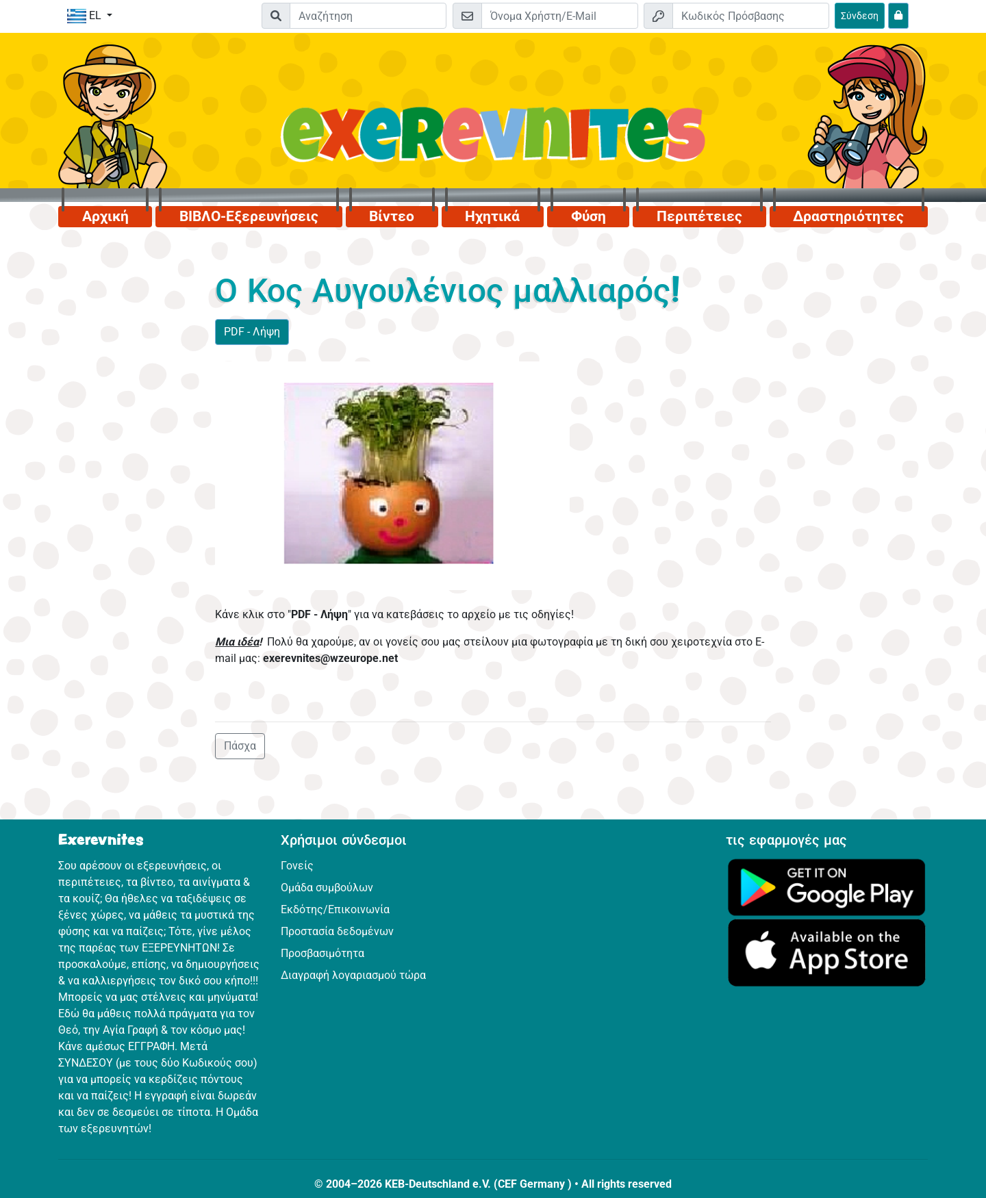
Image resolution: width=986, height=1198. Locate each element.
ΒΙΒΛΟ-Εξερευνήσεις (248, 216)
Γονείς (297, 865)
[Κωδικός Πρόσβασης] (750, 16)
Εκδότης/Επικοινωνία (335, 909)
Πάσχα (240, 745)
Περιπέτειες (699, 216)
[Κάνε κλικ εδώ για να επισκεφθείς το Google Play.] (827, 886)
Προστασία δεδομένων (337, 931)
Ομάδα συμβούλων (327, 887)
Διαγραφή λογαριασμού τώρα (353, 975)
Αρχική (105, 216)
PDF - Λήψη (252, 331)
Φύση (588, 216)
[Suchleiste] (368, 16)
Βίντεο (391, 216)
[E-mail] (559, 16)
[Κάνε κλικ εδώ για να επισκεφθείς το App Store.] (827, 951)
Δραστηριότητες (848, 216)
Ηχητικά (492, 216)
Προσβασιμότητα (322, 953)
